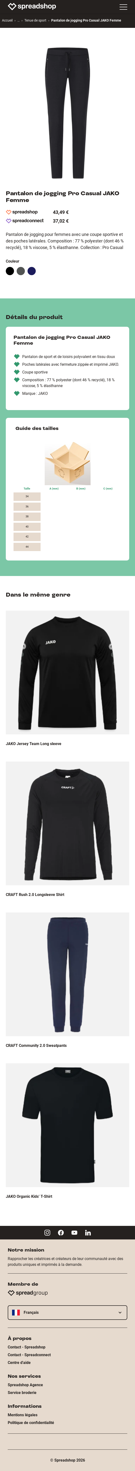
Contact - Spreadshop (26, 1347)
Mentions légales (22, 1415)
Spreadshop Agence (25, 1385)
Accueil (7, 20)
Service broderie (22, 1392)
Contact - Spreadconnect (29, 1355)
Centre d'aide (19, 1362)
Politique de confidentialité (31, 1422)
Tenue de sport (35, 20)
